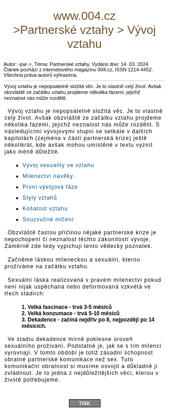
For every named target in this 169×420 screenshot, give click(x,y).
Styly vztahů (40, 198)
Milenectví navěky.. (50, 176)
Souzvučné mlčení (48, 219)
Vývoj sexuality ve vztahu (58, 165)
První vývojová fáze (50, 187)
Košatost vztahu (45, 208)
